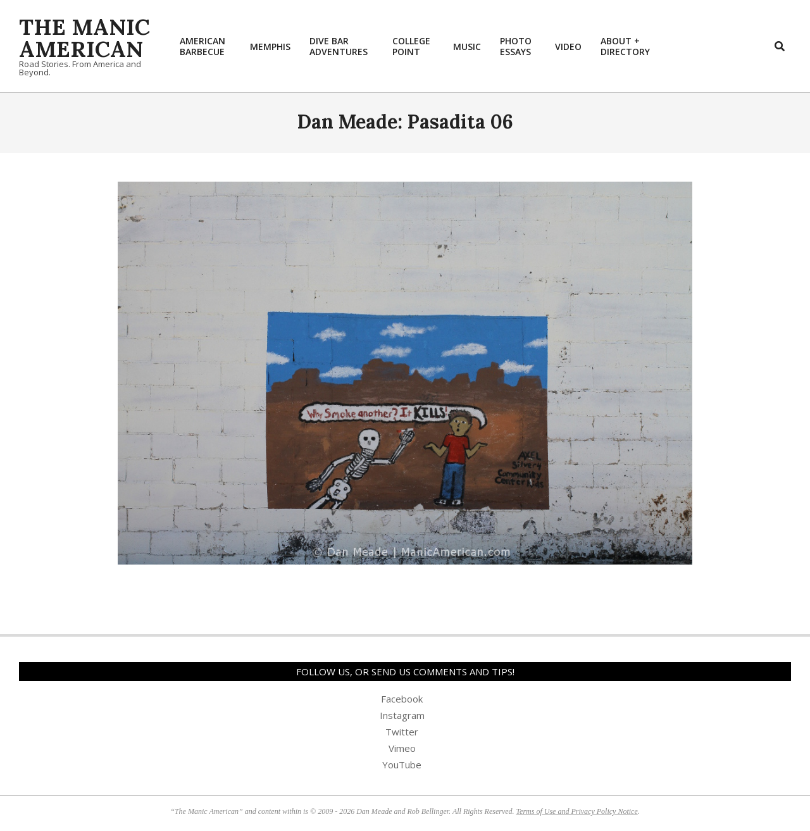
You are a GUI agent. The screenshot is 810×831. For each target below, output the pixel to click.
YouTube (401, 764)
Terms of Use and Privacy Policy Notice (577, 811)
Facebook (402, 698)
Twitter (401, 731)
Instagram (402, 715)
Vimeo (402, 748)
